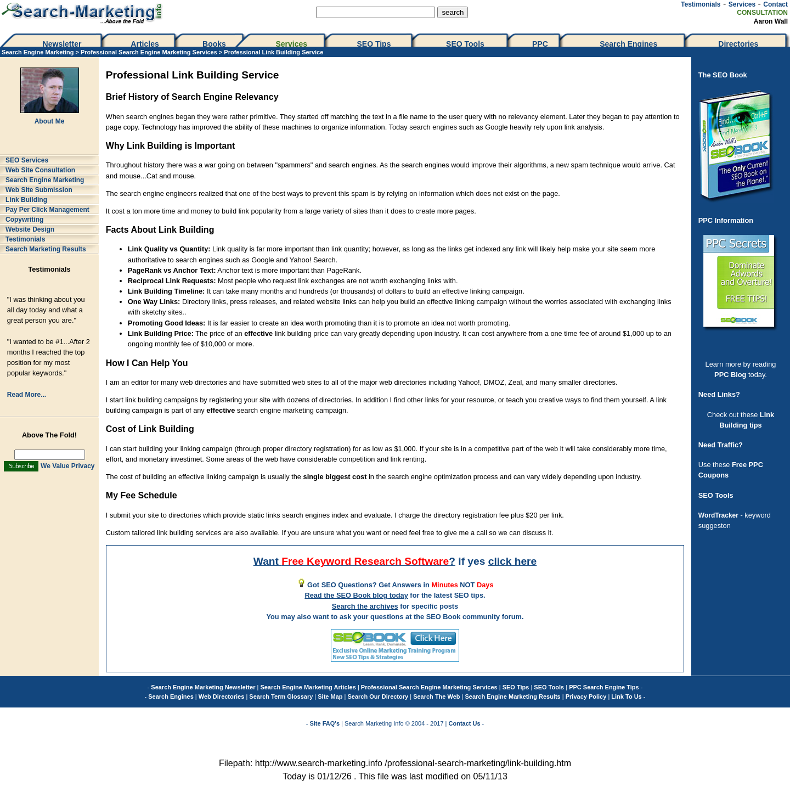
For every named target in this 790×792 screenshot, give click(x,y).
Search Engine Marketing (38, 52)
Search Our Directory (378, 696)
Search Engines (628, 44)
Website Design (29, 229)
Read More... (26, 394)
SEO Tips (375, 44)
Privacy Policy (586, 696)
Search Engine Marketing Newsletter (203, 687)
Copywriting (24, 219)
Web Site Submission (38, 190)
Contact (775, 4)
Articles (145, 44)
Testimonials (700, 4)
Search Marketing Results (45, 249)
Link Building (26, 200)
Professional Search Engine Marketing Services (149, 52)
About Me (50, 121)
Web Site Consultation (40, 170)
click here (512, 561)
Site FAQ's (324, 723)
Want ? (354, 561)
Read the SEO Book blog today (356, 595)
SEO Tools (465, 44)
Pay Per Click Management (47, 210)
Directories (738, 44)
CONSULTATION (762, 12)
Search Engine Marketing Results (513, 696)
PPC (540, 44)
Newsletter (62, 44)
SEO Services (26, 160)
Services (742, 4)
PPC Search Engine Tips (604, 687)
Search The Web (436, 696)
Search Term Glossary (281, 696)
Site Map (330, 696)
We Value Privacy (68, 466)
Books (214, 44)
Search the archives (365, 606)
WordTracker (718, 515)
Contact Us (465, 723)
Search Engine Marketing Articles (308, 687)
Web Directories (222, 696)
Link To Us (626, 696)
